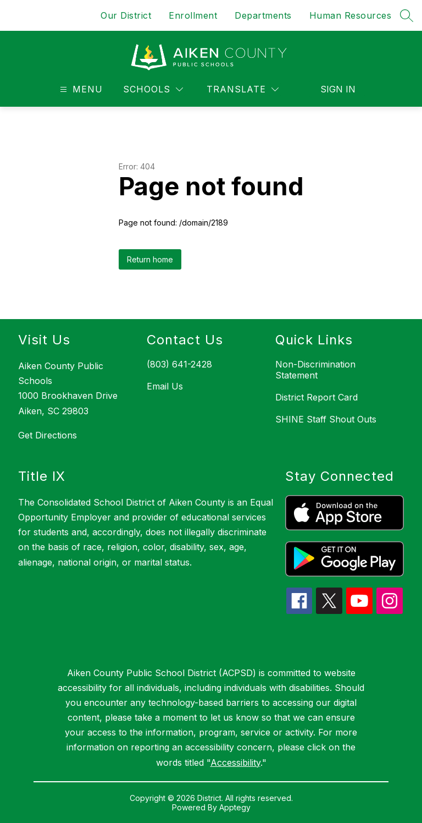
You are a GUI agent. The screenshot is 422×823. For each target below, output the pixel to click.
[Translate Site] (242, 89)
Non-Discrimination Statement (315, 370)
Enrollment (193, 15)
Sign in (338, 89)
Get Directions (47, 435)
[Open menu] (80, 89)
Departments (263, 15)
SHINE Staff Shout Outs (325, 419)
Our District (126, 15)
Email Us (165, 386)
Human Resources (350, 15)
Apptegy (235, 807)
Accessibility (235, 762)
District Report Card (316, 397)
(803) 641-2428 (179, 364)
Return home (150, 259)
